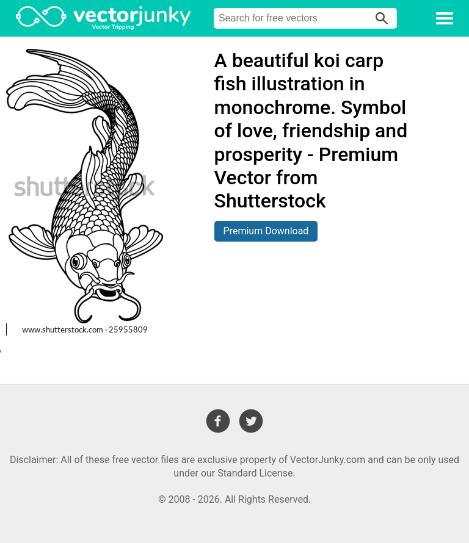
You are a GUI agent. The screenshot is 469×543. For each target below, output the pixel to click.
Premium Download (266, 231)
